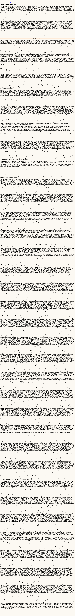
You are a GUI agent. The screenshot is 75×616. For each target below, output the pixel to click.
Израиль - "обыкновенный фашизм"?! (16, 2)
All (41, 38)
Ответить (27, 2)
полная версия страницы (5, 613)
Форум (1, 2)
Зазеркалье (6, 2)
